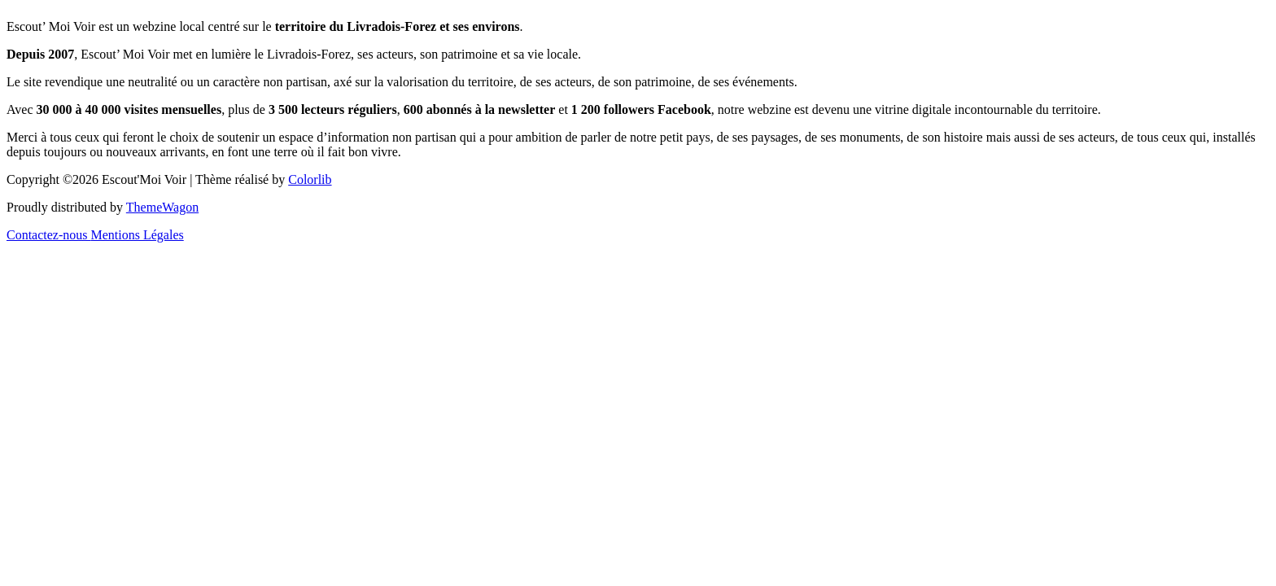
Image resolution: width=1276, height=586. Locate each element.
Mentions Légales (137, 235)
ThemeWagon (162, 207)
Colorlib (309, 179)
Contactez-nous (49, 235)
